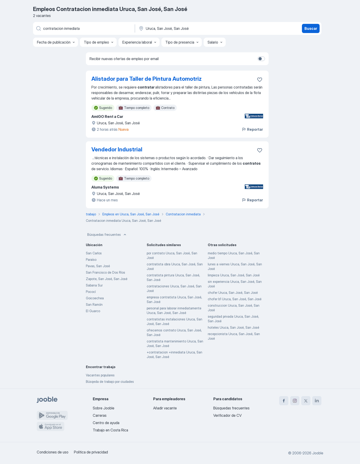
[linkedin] (316, 400)
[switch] (261, 58)
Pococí (91, 292)
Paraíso (91, 259)
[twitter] (305, 400)
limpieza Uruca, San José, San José (234, 275)
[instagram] (294, 400)
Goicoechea (95, 298)
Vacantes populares (100, 375)
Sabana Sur (94, 285)
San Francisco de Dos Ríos (105, 272)
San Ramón (94, 304)
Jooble (317, 453)
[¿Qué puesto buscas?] (83, 28)
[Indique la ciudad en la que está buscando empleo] (186, 28)
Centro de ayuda (106, 422)
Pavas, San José (98, 266)
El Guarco (93, 311)
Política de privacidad (91, 452)
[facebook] (283, 400)
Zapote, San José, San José (106, 279)
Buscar (310, 28)
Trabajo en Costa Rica (110, 430)
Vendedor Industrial (116, 149)
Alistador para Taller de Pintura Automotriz (146, 78)
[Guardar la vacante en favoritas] (259, 79)
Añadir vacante (165, 408)
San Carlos (94, 253)
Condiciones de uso (52, 452)
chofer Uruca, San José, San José (233, 293)
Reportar (252, 129)
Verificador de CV (227, 415)
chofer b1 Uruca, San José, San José (235, 299)
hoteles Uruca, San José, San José (233, 327)
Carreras (100, 415)
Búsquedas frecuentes (107, 234)
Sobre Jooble (103, 408)
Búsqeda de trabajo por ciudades (110, 381)
